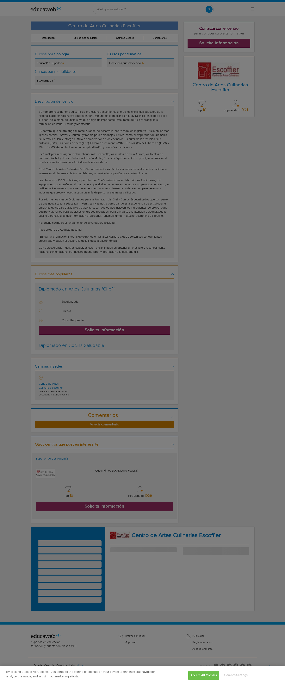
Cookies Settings (236, 675)
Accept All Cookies (203, 675)
